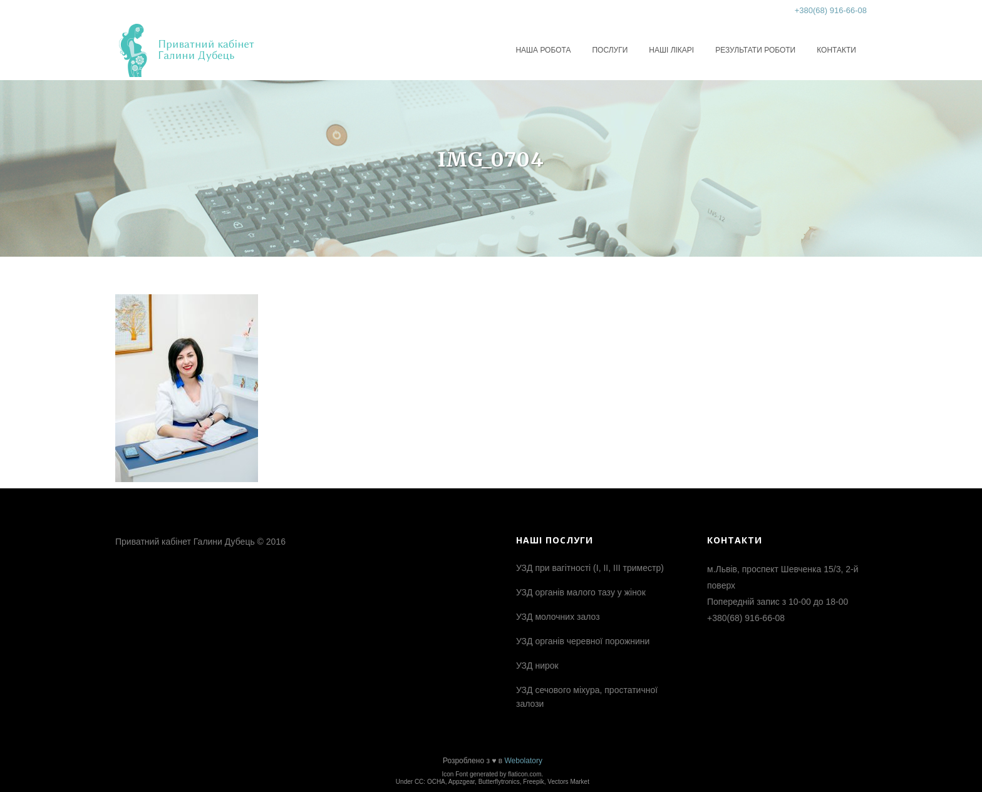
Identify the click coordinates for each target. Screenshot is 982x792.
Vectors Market (568, 781)
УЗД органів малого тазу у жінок (581, 592)
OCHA (436, 781)
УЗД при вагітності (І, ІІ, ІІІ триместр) (590, 568)
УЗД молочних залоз (558, 617)
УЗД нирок (537, 666)
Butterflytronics (499, 781)
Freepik (533, 781)
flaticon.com (524, 774)
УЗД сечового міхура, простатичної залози (587, 697)
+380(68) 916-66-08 (831, 10)
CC (419, 781)
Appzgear (461, 781)
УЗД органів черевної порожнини (582, 641)
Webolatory (523, 760)
